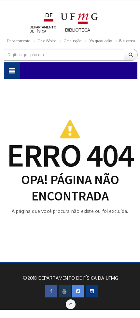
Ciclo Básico (46, 41)
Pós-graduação (100, 41)
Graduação (72, 41)
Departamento (18, 41)
